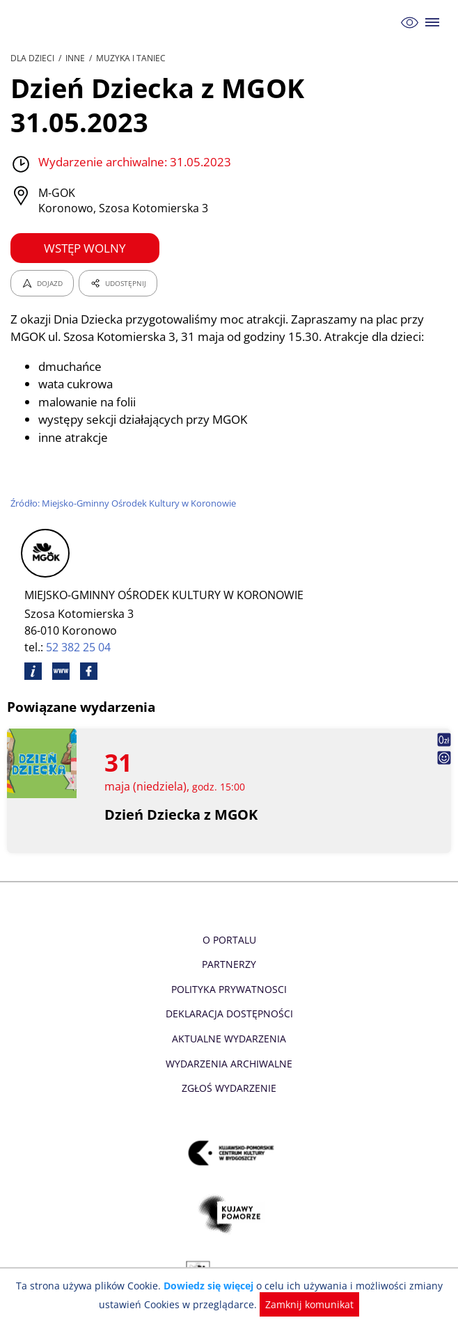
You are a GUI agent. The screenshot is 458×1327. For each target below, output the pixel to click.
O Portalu (229, 939)
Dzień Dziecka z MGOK (181, 814)
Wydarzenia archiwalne (228, 1063)
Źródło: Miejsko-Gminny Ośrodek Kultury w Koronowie (124, 503)
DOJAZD (42, 283)
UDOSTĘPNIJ (117, 283)
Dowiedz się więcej (210, 1285)
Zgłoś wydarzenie (229, 1088)
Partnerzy (229, 964)
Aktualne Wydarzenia (229, 1038)
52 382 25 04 (79, 647)
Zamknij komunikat (306, 1304)
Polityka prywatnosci (228, 989)
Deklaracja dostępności (229, 1013)
